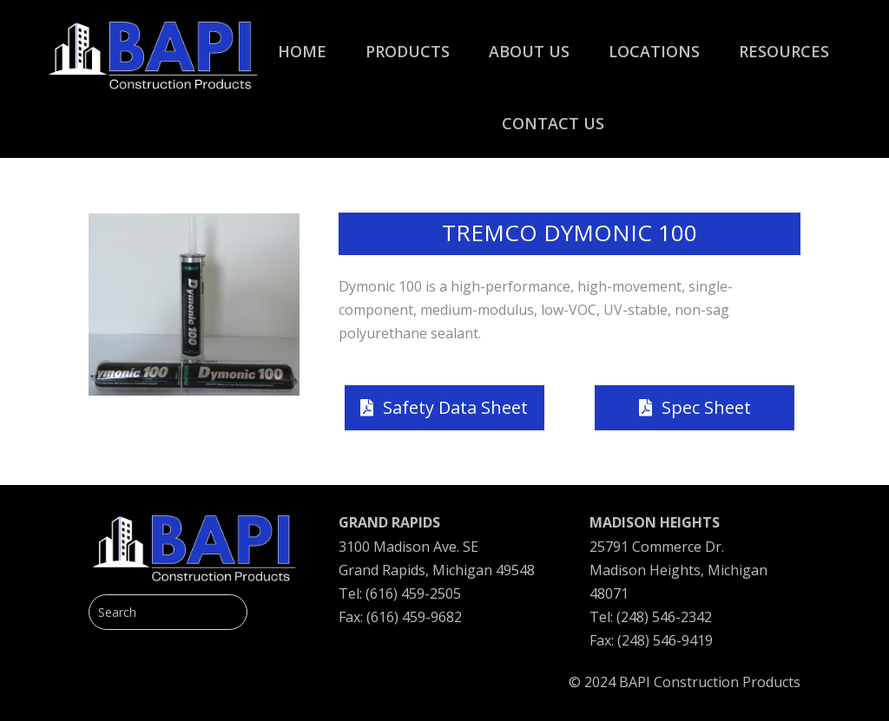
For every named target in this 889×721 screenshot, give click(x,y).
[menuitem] (302, 42)
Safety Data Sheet (455, 407)
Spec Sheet (706, 407)
